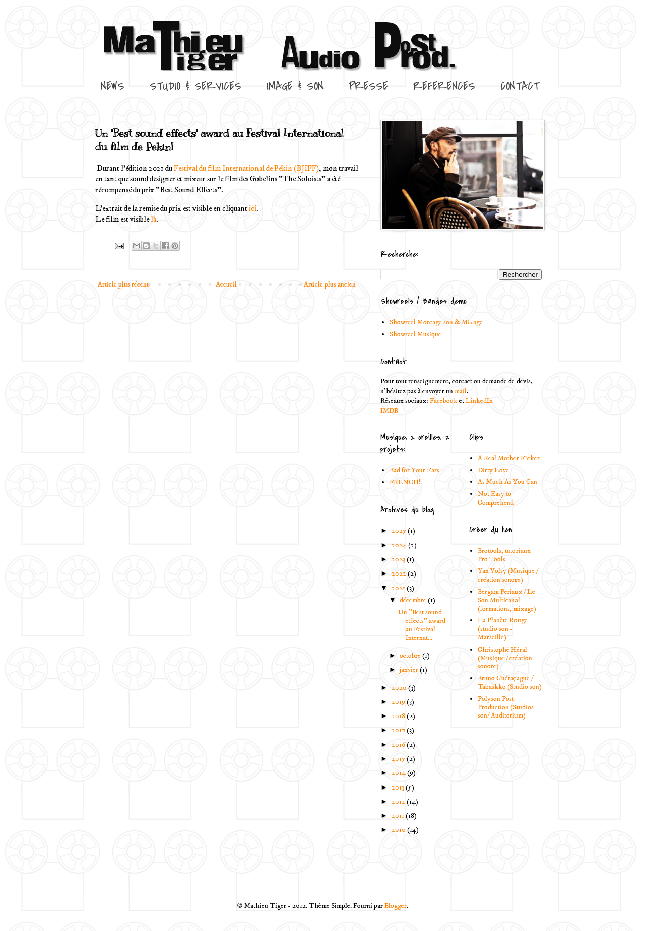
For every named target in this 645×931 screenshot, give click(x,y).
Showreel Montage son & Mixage (436, 322)
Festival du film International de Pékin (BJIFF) (246, 168)
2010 (399, 829)
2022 (400, 573)
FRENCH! (405, 482)
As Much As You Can (507, 481)
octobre (411, 655)
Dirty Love (493, 470)
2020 (400, 687)
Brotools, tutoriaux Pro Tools (504, 555)
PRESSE (368, 86)
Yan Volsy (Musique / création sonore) (508, 575)
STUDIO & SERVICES (195, 86)
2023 (399, 559)
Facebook (444, 400)
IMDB (389, 410)
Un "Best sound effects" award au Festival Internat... (421, 625)
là (153, 219)
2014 (399, 772)
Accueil (226, 284)
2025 (400, 530)
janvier (410, 669)
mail (461, 391)
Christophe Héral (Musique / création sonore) (505, 658)
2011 (399, 815)
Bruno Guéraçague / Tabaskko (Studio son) (510, 682)
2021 (399, 588)
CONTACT (519, 86)
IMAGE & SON (295, 86)
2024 (400, 545)
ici (252, 208)
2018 (399, 716)
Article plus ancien (330, 284)
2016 (399, 744)
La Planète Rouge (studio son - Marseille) (503, 629)
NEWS (112, 86)
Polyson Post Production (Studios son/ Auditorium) (506, 707)
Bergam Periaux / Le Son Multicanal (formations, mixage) (507, 600)
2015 (399, 758)
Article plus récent (123, 284)
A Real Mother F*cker (509, 458)
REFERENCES (444, 86)
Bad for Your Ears (414, 470)
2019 (399, 701)
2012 (399, 801)
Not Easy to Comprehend (496, 498)
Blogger (395, 905)
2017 (399, 730)
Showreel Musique (415, 334)
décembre (414, 600)
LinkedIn (479, 400)
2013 (399, 787)
